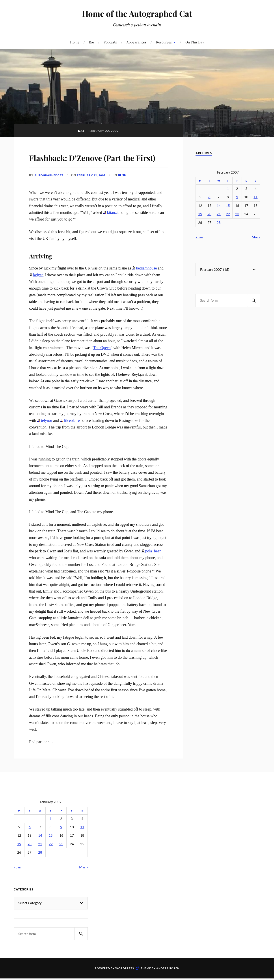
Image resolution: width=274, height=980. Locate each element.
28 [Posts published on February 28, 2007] (219, 222)
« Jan (199, 237)
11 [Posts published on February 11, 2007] (255, 197)
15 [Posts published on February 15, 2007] (228, 206)
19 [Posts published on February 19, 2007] (200, 214)
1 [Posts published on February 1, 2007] (228, 189)
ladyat (38, 287)
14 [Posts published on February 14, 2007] (219, 206)
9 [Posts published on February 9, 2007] (237, 197)
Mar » (256, 237)
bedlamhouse (146, 281)
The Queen (102, 360)
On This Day (194, 42)
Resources (164, 42)
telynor (46, 433)
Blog (127, 188)
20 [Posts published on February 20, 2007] (209, 214)
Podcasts (110, 42)
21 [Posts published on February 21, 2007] (219, 214)
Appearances (136, 42)
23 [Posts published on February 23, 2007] (237, 214)
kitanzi (112, 225)
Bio (91, 42)
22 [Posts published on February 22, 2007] (228, 214)
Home (74, 42)
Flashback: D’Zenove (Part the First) (95, 163)
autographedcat (49, 188)
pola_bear (153, 563)
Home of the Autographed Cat (137, 13)
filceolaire (72, 433)
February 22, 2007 (94, 188)
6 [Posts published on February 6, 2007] (209, 197)
